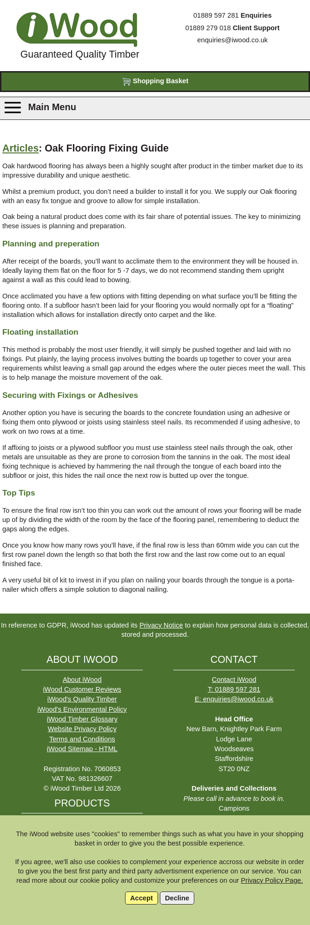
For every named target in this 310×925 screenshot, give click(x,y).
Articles (20, 148)
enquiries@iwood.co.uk (232, 40)
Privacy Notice (161, 625)
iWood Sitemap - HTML (82, 749)
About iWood (82, 679)
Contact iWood (234, 679)
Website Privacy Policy (82, 729)
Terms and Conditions (82, 739)
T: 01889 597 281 (234, 689)
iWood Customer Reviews (82, 689)
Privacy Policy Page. (272, 880)
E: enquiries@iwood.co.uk (234, 699)
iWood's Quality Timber (82, 699)
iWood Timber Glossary (82, 719)
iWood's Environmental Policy (82, 709)
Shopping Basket (155, 81)
